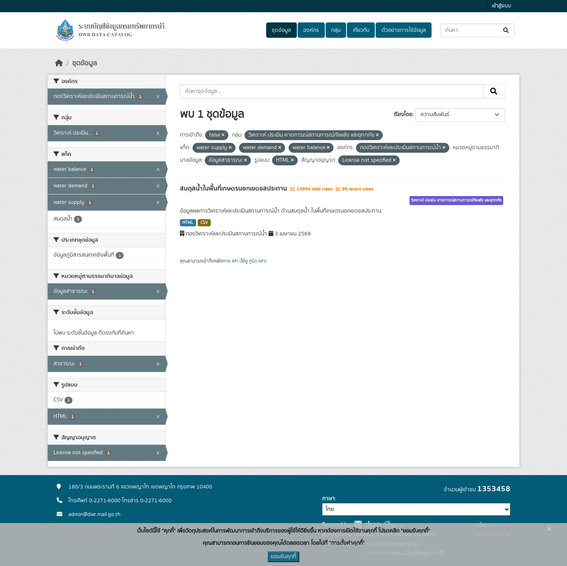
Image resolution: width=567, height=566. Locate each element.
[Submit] (506, 30)
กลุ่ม (336, 30)
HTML (187, 223)
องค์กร (311, 30)
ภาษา (328, 499)
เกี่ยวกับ (361, 30)
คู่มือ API (257, 261)
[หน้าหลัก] (59, 63)
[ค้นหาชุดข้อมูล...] (477, 30)
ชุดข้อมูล (281, 30)
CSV (204, 223)
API (235, 261)
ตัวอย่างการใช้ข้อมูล (404, 30)
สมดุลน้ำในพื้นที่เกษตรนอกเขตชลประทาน (234, 188)
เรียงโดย (403, 114)
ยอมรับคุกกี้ (283, 556)
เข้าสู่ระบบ (501, 6)
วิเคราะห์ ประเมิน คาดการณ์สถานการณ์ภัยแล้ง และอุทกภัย (456, 200)
